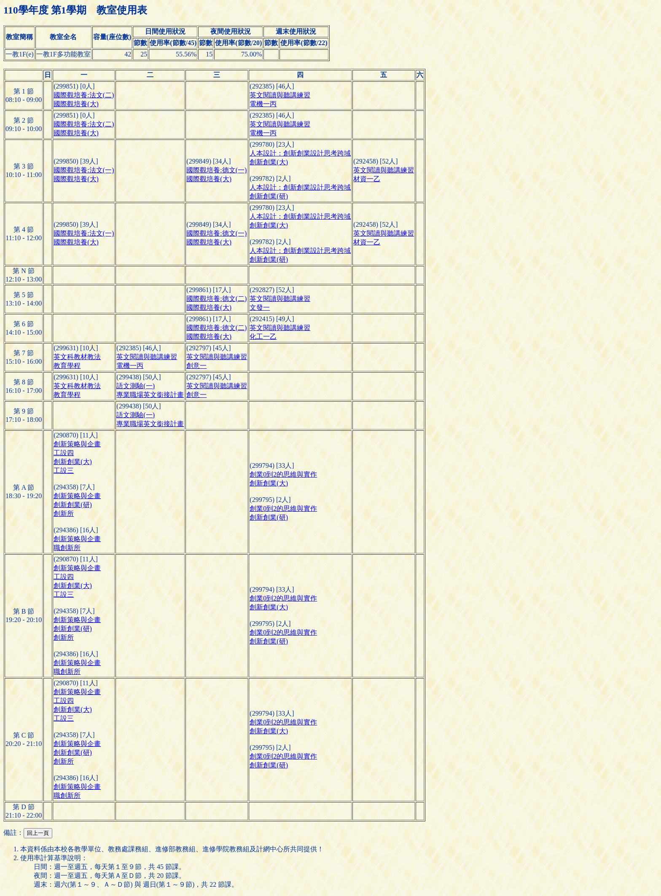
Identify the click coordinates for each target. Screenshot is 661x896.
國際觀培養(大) (76, 103)
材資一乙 (366, 178)
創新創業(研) (269, 196)
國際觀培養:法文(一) (84, 170)
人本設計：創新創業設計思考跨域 (300, 153)
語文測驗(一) (135, 385)
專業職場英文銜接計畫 (150, 394)
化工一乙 (263, 336)
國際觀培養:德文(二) (216, 298)
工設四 (64, 452)
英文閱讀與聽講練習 (280, 95)
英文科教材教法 (77, 356)
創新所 (64, 513)
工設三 (64, 470)
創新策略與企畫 (77, 444)
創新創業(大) (269, 162)
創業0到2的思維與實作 (283, 474)
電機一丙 (263, 103)
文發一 (260, 307)
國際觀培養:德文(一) (216, 170)
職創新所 (67, 547)
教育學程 (67, 365)
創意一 (196, 365)
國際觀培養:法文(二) (84, 95)
